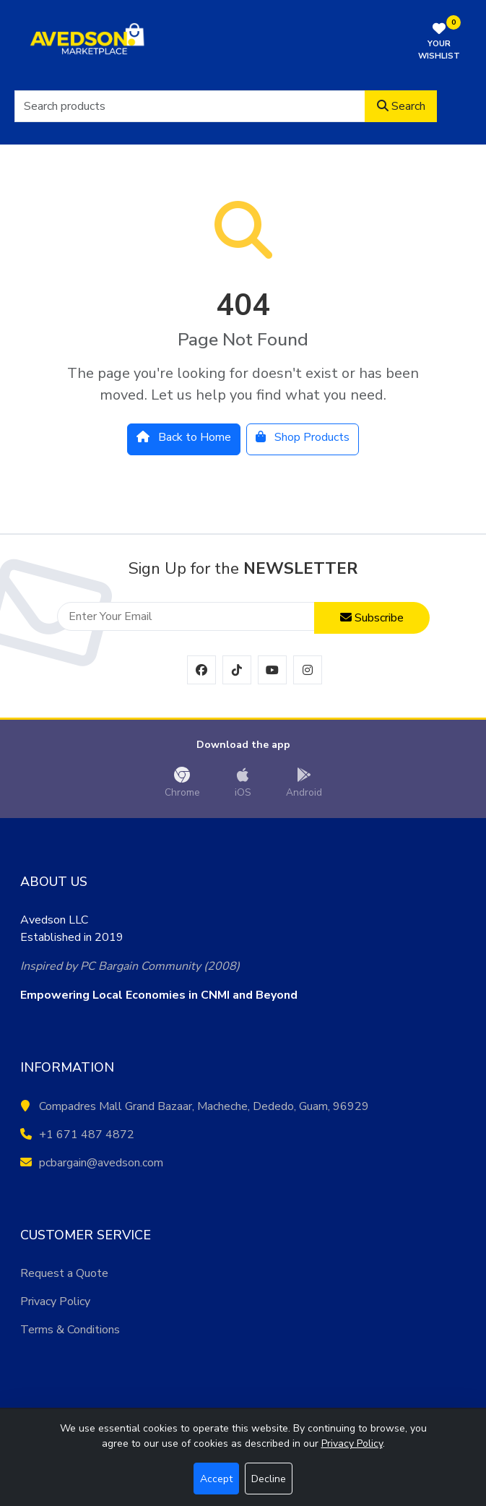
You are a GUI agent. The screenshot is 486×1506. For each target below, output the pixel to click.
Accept (216, 1479)
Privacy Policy (55, 1301)
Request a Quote (64, 1273)
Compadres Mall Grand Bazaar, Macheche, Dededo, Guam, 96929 (194, 1106)
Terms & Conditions (70, 1330)
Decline (268, 1479)
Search (401, 106)
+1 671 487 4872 (77, 1135)
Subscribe (372, 618)
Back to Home (183, 437)
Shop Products (303, 437)
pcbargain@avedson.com (91, 1163)
